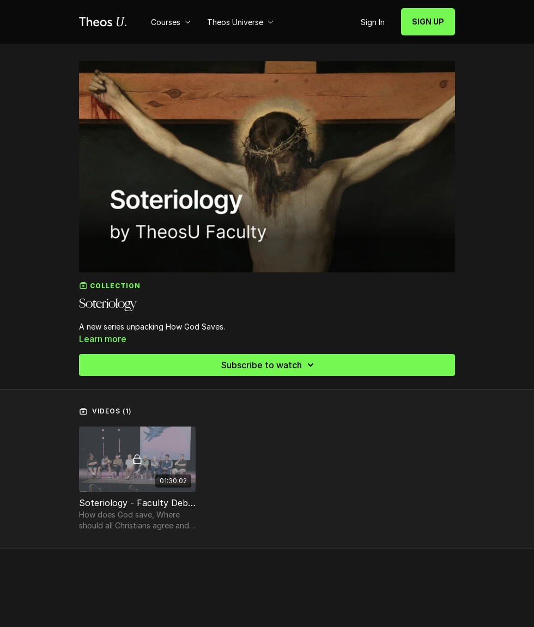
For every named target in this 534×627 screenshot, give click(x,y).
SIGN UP (428, 21)
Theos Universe (240, 22)
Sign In (373, 22)
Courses (171, 22)
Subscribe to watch (269, 365)
